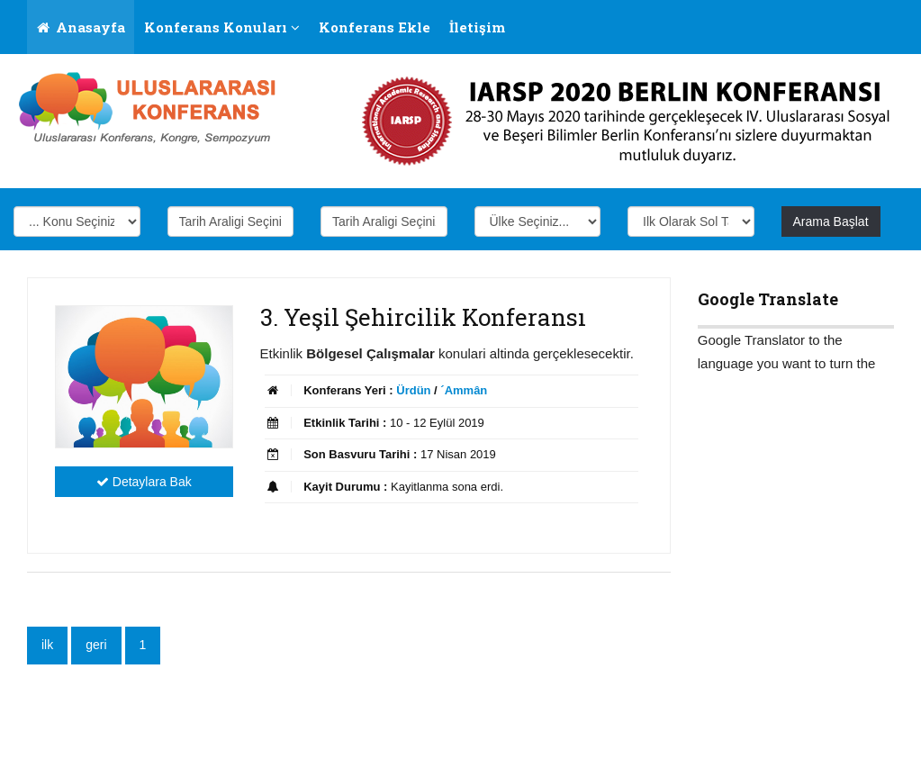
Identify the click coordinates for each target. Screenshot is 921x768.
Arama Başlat (831, 221)
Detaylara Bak (144, 481)
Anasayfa (81, 27)
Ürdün (413, 390)
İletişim (477, 27)
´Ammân (463, 390)
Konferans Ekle (374, 27)
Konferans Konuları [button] (222, 27)
